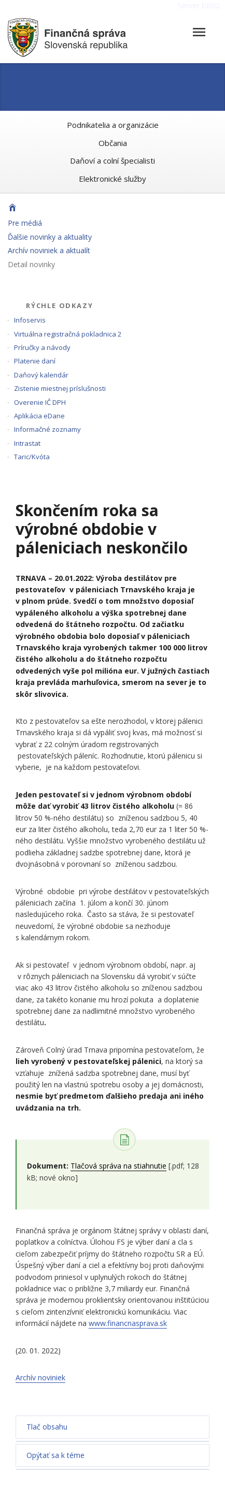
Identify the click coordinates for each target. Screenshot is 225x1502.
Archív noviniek (40, 1377)
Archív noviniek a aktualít (49, 250)
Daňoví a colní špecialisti (112, 160)
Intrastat (27, 443)
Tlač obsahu (46, 1427)
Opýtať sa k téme (55, 1455)
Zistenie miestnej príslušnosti (60, 388)
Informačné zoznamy (47, 429)
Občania (113, 143)
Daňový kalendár (41, 375)
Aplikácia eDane (39, 415)
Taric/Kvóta (32, 456)
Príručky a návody (42, 347)
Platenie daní (34, 361)
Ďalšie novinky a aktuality (50, 237)
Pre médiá (25, 223)
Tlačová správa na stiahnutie (118, 1166)
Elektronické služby (112, 178)
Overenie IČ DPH (40, 402)
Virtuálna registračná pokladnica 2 (67, 334)
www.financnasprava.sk (128, 1323)
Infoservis (30, 320)
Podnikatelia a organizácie (113, 125)
